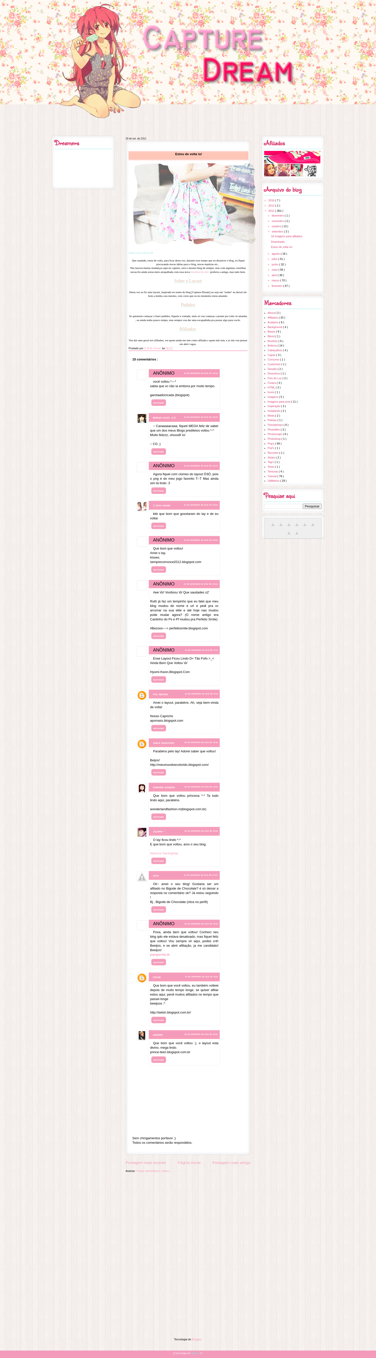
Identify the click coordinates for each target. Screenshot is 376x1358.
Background (275, 327)
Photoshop (275, 438)
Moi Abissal (160, 694)
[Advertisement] (188, 1210)
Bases (272, 331)
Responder (158, 402)
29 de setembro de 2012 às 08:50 (201, 504)
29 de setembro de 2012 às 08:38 (201, 417)
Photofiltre (274, 429)
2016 (271, 200)
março (276, 280)
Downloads (277, 241)
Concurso (274, 359)
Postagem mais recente (146, 1162)
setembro (278, 231)
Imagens (273, 396)
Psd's (271, 448)
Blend (271, 336)
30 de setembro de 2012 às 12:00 (201, 1034)
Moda (271, 415)
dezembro (278, 215)
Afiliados (273, 317)
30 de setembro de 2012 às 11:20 (201, 976)
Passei (157, 977)
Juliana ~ (159, 831)
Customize (274, 364)
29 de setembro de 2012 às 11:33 (201, 693)
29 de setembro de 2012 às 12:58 (201, 830)
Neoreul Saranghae (164, 853)
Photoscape (275, 434)
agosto (276, 253)
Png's (271, 443)
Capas (272, 354)
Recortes (273, 452)
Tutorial (272, 476)
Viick (156, 875)
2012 (271, 210)
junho (275, 264)
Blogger (196, 1339)
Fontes (272, 382)
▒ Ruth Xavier (162, 505)
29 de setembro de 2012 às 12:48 (201, 742)
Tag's (271, 461)
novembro (278, 221)
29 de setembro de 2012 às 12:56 (201, 786)
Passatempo (276, 424)
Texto (271, 466)
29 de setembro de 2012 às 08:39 (201, 465)
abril (275, 275)
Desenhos (274, 373)
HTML (272, 387)
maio (275, 269)
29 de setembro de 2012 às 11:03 (201, 650)
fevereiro (277, 285)
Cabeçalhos (275, 350)
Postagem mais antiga (231, 1162)
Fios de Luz (275, 378)
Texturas (273, 471)
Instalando (274, 410)
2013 (271, 205)
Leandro (158, 1034)
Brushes (273, 341)
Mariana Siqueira (164, 787)
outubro (277, 226)
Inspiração (274, 406)
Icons (271, 392)
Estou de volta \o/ (281, 246)
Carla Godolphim (164, 743)
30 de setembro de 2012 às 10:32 (201, 923)
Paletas (273, 420)
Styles (272, 457)
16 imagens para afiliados (286, 236)
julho (275, 258)
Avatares (273, 322)
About (272, 312)
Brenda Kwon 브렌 (164, 417)
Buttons (273, 345)
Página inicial (189, 1162)
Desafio (273, 368)
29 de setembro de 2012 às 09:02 (201, 583)
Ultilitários (274, 480)
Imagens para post (279, 401)
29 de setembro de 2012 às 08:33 (201, 373)
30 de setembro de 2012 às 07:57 (201, 875)
